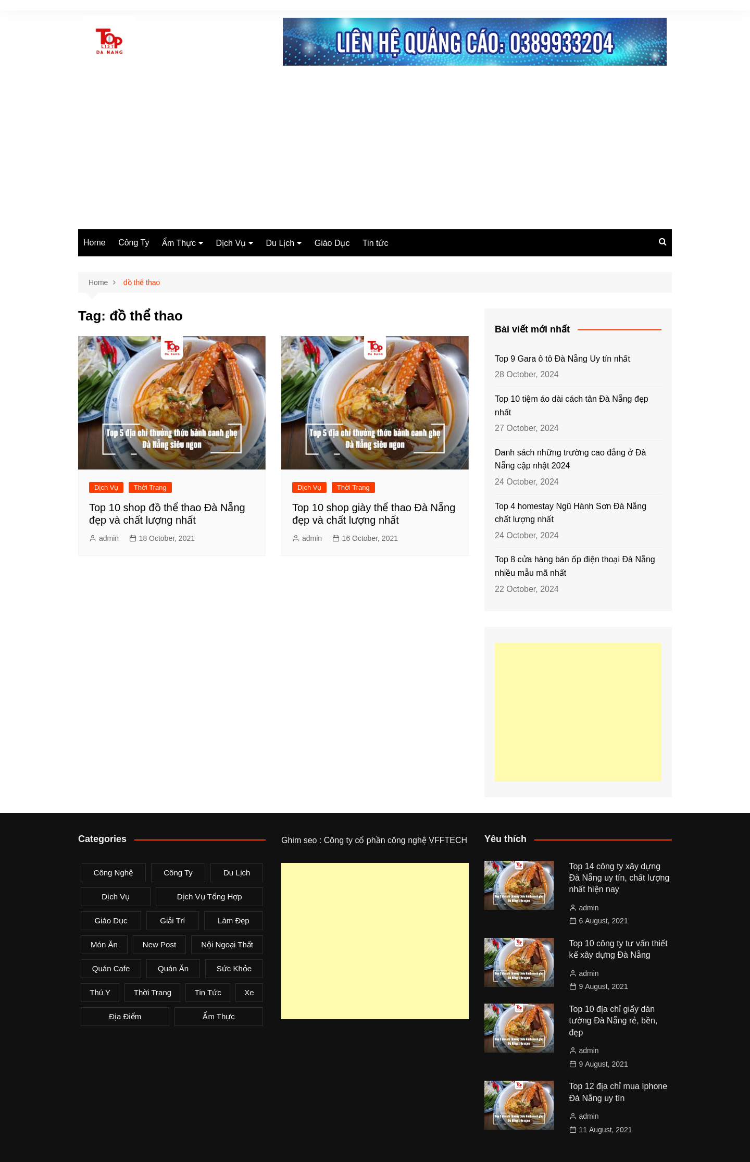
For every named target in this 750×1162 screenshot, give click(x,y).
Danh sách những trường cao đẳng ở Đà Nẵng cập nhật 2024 (570, 459)
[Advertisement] (375, 151)
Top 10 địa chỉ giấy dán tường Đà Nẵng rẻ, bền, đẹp (613, 1021)
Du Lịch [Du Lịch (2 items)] (237, 872)
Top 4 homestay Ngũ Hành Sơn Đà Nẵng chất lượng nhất (570, 513)
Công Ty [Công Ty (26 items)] (178, 872)
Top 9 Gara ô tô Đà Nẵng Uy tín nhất (562, 358)
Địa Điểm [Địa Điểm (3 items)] (125, 1016)
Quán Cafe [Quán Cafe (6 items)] (111, 968)
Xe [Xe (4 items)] (249, 992)
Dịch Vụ (231, 243)
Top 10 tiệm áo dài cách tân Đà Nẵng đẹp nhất (571, 405)
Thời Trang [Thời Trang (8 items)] (152, 992)
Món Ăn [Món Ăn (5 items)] (104, 944)
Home (94, 242)
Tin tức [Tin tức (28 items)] (208, 992)
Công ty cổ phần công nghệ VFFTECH (395, 840)
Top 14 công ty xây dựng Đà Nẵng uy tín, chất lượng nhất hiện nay (619, 878)
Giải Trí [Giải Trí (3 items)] (172, 920)
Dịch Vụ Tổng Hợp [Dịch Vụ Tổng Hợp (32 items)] (209, 896)
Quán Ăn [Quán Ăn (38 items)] (173, 968)
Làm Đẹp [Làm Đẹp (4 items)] (233, 920)
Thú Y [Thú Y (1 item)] (100, 992)
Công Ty (133, 242)
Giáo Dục (332, 243)
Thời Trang (150, 487)
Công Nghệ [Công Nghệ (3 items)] (113, 872)
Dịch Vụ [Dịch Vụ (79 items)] (116, 896)
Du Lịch (280, 243)
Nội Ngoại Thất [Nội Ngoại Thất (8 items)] (227, 944)
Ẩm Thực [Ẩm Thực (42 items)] (218, 1016)
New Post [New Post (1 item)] (159, 944)
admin (109, 538)
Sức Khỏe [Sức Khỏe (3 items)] (234, 968)
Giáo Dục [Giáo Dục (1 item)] (110, 920)
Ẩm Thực (179, 243)
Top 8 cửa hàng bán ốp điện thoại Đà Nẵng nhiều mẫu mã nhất (575, 566)
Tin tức (375, 243)
